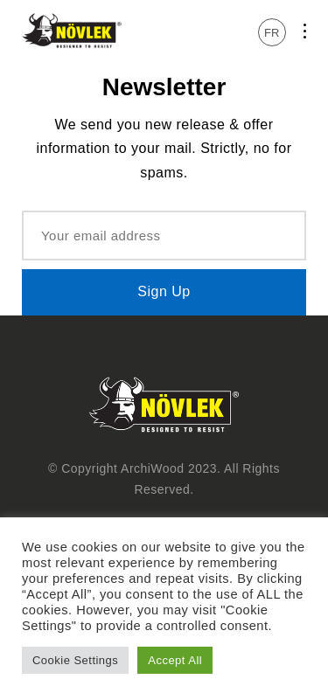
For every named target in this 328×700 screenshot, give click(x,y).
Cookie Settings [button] (75, 660)
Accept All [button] (175, 660)
